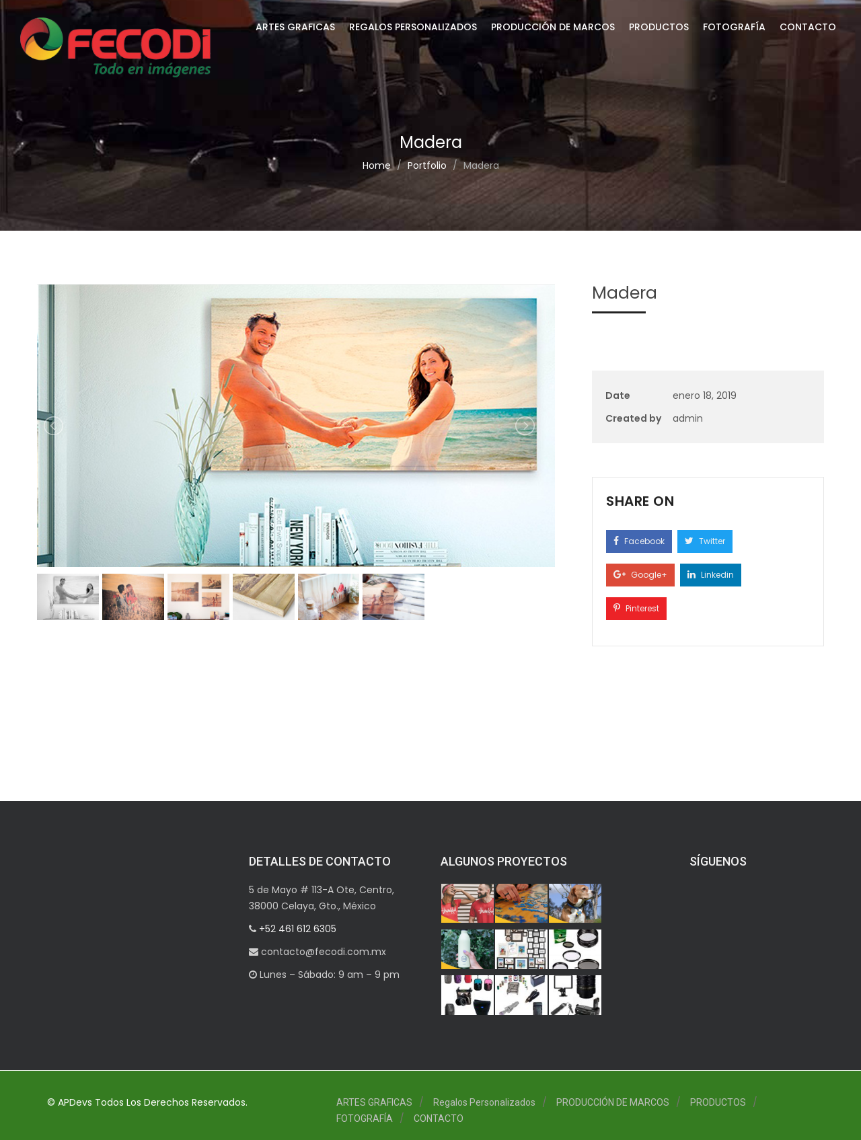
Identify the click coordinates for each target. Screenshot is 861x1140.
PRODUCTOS (659, 27)
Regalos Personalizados (413, 27)
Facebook (639, 541)
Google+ (640, 574)
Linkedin (710, 574)
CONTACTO (808, 27)
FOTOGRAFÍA (734, 27)
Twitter (705, 541)
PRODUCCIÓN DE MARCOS (553, 27)
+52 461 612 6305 (296, 929)
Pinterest (636, 608)
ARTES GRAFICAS (295, 27)
